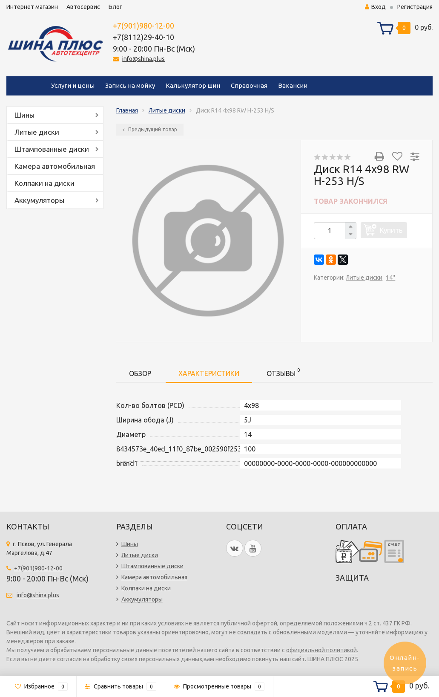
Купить (391, 230)
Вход (375, 6)
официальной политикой (321, 650)
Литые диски (36, 132)
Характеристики (208, 373)
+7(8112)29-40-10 (143, 37)
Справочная (249, 85)
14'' (390, 277)
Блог (115, 6)
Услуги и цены (73, 85)
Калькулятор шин (193, 85)
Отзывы (283, 372)
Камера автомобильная (54, 166)
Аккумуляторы (39, 200)
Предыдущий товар (150, 129)
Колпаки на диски (44, 183)
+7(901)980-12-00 (143, 25)
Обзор (140, 373)
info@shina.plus (143, 58)
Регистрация (415, 6)
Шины (24, 115)
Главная (127, 110)
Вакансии (292, 85)
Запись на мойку (130, 85)
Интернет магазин (32, 6)
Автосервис (83, 6)
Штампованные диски (51, 149)
